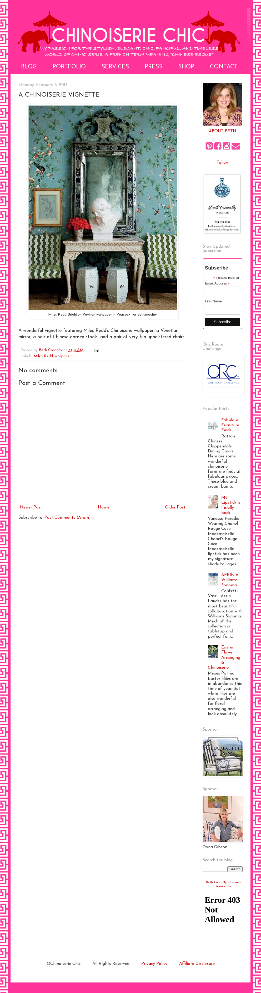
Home (103, 507)
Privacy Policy (154, 964)
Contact (224, 67)
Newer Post (31, 507)
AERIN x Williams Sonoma (229, 580)
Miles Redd (43, 356)
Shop (186, 67)
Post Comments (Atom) (67, 518)
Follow (223, 163)
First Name (213, 301)
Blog (29, 67)
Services (115, 67)
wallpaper (63, 356)
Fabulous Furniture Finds (230, 425)
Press (153, 67)
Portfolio (69, 67)
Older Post (175, 507)
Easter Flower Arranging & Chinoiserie (224, 657)
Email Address (217, 283)
